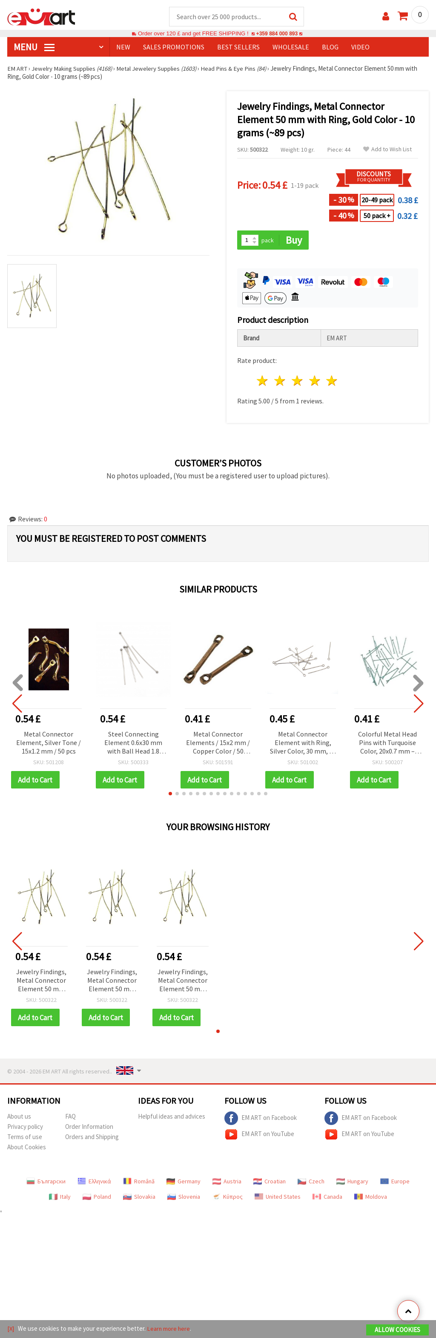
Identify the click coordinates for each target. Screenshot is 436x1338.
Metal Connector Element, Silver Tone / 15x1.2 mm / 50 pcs (48, 743)
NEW (123, 47)
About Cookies (26, 1148)
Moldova (370, 1198)
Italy (60, 1198)
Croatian (269, 1182)
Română (139, 1182)
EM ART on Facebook (260, 1119)
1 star (263, 381)
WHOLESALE (290, 47)
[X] (10, 1329)
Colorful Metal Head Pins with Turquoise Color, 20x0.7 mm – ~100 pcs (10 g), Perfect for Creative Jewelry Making (387, 743)
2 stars (280, 381)
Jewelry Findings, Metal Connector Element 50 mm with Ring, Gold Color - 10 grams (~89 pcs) (41, 981)
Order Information (89, 1128)
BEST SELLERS (238, 47)
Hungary (352, 1182)
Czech (311, 1182)
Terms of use (24, 1138)
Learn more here (169, 1329)
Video (360, 47)
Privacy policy (25, 1128)
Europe (395, 1182)
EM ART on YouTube (259, 1135)
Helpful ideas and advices (171, 1118)
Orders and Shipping (92, 1138)
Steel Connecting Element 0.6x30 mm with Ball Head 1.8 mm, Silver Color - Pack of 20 (133, 743)
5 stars (332, 381)
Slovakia (139, 1198)
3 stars (297, 381)
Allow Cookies (397, 1330)
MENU (34, 47)
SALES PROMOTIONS (173, 47)
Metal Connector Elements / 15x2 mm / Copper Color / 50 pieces (218, 743)
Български (46, 1182)
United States (278, 1198)
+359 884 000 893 (276, 34)
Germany (183, 1182)
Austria (226, 1182)
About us (19, 1118)
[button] (170, 794)
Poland (97, 1198)
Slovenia (183, 1198)
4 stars (315, 381)
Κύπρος (227, 1198)
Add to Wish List (387, 150)
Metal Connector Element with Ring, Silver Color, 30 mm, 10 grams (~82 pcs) (303, 743)
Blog (330, 47)
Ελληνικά (94, 1182)
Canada (327, 1198)
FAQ (70, 1118)
